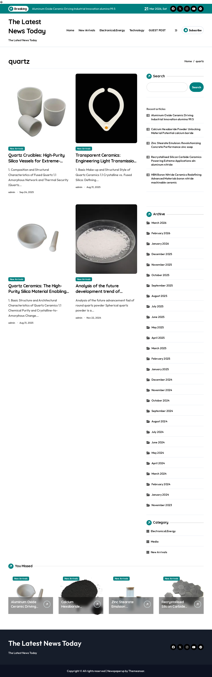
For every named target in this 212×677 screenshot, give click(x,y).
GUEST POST (157, 30)
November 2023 (162, 505)
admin (11, 193)
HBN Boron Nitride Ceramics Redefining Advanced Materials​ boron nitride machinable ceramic (176, 178)
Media (155, 541)
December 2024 (162, 379)
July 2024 (158, 431)
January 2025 (160, 369)
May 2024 (158, 452)
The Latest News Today (44, 643)
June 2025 (158, 316)
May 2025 (158, 327)
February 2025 (161, 358)
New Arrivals (87, 30)
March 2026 (159, 222)
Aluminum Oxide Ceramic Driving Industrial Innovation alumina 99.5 (172, 117)
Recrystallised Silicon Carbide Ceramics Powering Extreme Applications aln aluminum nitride (176, 160)
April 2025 (158, 337)
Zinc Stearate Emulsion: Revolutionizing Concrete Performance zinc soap (176, 144)
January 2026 (160, 243)
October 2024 (161, 400)
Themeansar (136, 670)
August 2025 (159, 295)
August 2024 (159, 421)
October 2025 (160, 275)
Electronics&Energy (112, 30)
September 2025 (162, 285)
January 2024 (160, 494)
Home (70, 30)
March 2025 (159, 348)
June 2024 (158, 442)
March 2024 (159, 473)
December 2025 (162, 254)
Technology (136, 30)
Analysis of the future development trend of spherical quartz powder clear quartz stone (102, 296)
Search (155, 76)
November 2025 (162, 264)
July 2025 (158, 306)
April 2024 (158, 463)
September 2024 (162, 410)
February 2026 (161, 233)
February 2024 (161, 484)
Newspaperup (115, 670)
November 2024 (162, 390)
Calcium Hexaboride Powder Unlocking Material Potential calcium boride (176, 130)
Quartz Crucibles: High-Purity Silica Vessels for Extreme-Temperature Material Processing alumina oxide (38, 164)
